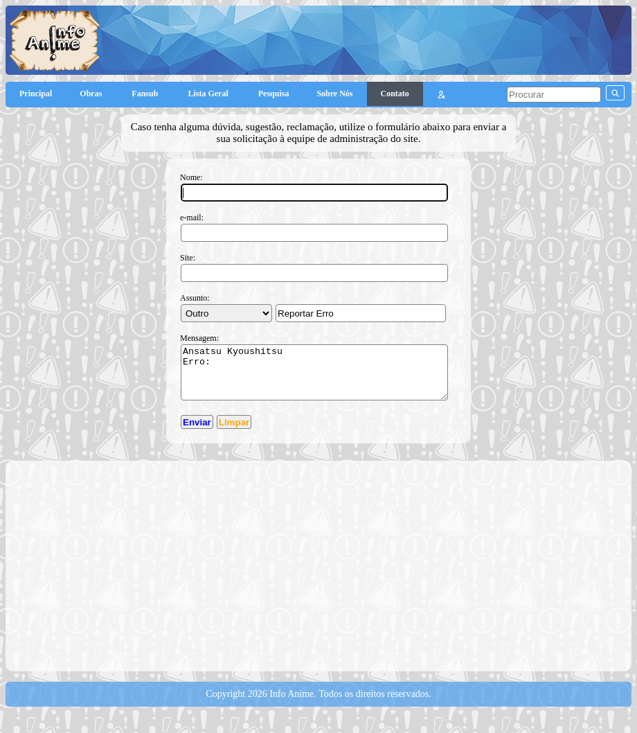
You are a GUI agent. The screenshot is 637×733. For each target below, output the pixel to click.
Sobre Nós (334, 93)
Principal (35, 93)
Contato (395, 93)
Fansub (146, 93)
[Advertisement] (324, 575)
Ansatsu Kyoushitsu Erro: (314, 377)
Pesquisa (273, 93)
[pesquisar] (554, 95)
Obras (92, 93)
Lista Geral (209, 93)
